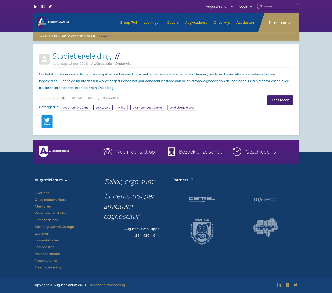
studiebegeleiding (182, 107)
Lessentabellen (47, 240)
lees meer (103, 36)
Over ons (42, 193)
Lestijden (42, 233)
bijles (121, 107)
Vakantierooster (48, 254)
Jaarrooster (44, 247)
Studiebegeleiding (82, 56)
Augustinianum (219, 6)
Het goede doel (47, 220)
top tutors (103, 107)
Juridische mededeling (107, 285)
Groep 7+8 (128, 23)
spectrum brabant (75, 107)
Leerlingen (152, 23)
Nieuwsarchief (46, 261)
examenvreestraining (147, 107)
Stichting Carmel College (54, 227)
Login (245, 6)
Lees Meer (280, 100)
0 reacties (108, 98)
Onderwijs (222, 23)
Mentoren (43, 206)
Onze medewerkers (50, 200)
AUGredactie (101, 64)
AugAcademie (196, 23)
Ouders (173, 23)
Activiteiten (245, 23)
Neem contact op (135, 151)
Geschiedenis (260, 151)
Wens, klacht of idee (51, 213)
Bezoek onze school (201, 151)
